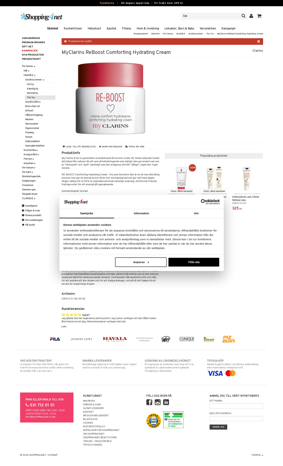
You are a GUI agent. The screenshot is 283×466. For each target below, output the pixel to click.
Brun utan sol (32, 106)
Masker (29, 119)
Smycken (30, 163)
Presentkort (31, 59)
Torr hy (210, 33)
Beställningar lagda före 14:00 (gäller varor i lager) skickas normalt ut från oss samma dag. (110, 364)
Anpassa (141, 262)
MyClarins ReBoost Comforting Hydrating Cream (240, 33)
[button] (259, 16)
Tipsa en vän (134, 146)
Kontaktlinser (73, 29)
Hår (27, 70)
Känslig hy (32, 88)
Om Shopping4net (94, 434)
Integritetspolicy (94, 426)
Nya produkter (33, 54)
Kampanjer (228, 29)
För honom (29, 167)
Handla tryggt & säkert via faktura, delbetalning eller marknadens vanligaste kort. (235, 367)
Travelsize (27, 185)
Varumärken (208, 29)
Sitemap (53, 455)
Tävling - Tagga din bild (97, 441)
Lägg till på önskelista (79, 146)
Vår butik (28, 225)
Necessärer (31, 123)
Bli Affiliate (90, 419)
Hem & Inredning (148, 29)
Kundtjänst (29, 205)
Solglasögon (29, 180)
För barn (27, 172)
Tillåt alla (194, 262)
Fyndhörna (107, 3)
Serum (28, 137)
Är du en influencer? (96, 415)
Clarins (257, 51)
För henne (168, 33)
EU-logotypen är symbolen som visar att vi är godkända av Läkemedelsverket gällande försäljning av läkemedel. (173, 366)
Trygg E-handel (92, 445)
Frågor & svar (31, 210)
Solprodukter (32, 141)
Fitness (126, 29)
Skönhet (52, 29)
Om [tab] (196, 213)
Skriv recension (110, 146)
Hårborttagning (34, 115)
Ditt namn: (216, 400)
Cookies (88, 423)
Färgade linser (30, 194)
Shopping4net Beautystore (100, 437)
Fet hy (30, 84)
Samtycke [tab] (86, 213)
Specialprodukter (35, 145)
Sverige (257, 455)
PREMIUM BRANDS (33, 42)
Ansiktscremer (195, 33)
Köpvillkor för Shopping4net (101, 430)
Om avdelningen (32, 220)
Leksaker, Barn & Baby (179, 29)
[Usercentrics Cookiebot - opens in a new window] (204, 202)
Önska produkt (31, 215)
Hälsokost (94, 29)
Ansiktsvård (33, 101)
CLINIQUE (29, 198)
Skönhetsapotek (31, 176)
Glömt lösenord (93, 408)
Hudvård (180, 33)
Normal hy (32, 93)
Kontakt (88, 412)
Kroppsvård (31, 154)
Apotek (111, 29)
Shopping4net (141, 33)
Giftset (29, 110)
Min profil (89, 401)
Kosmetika (31, 150)
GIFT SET (27, 46)
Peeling (29, 132)
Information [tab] (141, 213)
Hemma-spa (28, 189)
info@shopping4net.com (40, 417)
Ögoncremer (32, 128)
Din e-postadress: (220, 413)
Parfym (29, 159)
